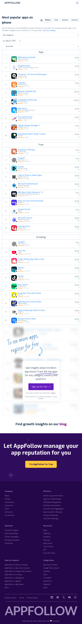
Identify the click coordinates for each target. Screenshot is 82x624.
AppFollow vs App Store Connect (17, 568)
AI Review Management (52, 502)
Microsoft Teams (25, 218)
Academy (47, 537)
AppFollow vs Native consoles (16, 565)
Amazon (75, 20)
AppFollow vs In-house (13, 574)
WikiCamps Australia (26, 57)
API (44, 550)
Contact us (9, 512)
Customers (9, 505)
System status (10, 598)
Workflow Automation (51, 505)
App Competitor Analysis (52, 512)
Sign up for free (41, 386)
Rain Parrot (22, 108)
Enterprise (9, 543)
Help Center (47, 543)
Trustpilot (47, 578)
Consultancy (9, 502)
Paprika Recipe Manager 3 (29, 125)
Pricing (7, 499)
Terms (21, 598)
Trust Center (48, 546)
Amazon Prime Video (27, 319)
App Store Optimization (52, 499)
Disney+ (21, 268)
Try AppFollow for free (41, 464)
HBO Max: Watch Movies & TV (30, 192)
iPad (56, 20)
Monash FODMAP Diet (27, 91)
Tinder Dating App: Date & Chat (31, 259)
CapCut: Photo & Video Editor (30, 175)
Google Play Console (51, 568)
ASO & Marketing (11, 533)
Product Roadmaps (50, 515)
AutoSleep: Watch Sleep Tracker (32, 134)
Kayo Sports (23, 285)
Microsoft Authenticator (28, 184)
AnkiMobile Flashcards (27, 100)
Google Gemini (24, 209)
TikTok (21, 276)
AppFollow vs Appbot (13, 581)
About (7, 496)
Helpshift (46, 584)
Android (65, 20)
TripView (21, 83)
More (7, 588)
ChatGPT (21, 158)
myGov (21, 167)
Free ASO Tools (49, 553)
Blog (45, 530)
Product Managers (12, 537)
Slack (45, 574)
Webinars (47, 533)
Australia (41, 46)
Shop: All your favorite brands (30, 201)
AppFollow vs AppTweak (14, 584)
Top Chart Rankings (50, 518)
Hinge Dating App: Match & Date (31, 310)
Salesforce (47, 581)
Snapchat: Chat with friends (29, 293)
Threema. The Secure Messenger (32, 74)
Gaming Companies (12, 540)
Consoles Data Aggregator (53, 509)
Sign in (53, 393)
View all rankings (49, 30)
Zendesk (46, 571)
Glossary (46, 540)
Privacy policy (32, 598)
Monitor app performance (53, 496)
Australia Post (24, 226)
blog (62, 424)
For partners (10, 515)
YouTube (21, 251)
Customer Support (12, 530)
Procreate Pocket (25, 117)
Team (7, 509)
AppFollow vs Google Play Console (18, 571)
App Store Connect (50, 565)
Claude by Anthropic (26, 150)
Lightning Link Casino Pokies (29, 302)
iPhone (48, 20)
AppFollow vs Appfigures (14, 578)
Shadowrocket (24, 66)
